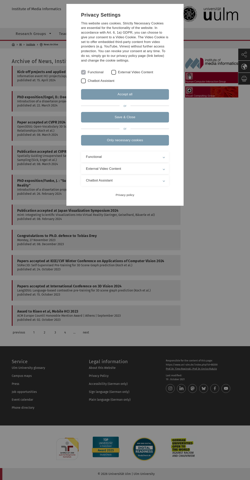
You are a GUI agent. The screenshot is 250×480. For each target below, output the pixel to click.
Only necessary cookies (125, 140)
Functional (96, 72)
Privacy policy (125, 195)
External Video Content (135, 72)
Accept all (125, 94)
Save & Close (125, 117)
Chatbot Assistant (101, 81)
